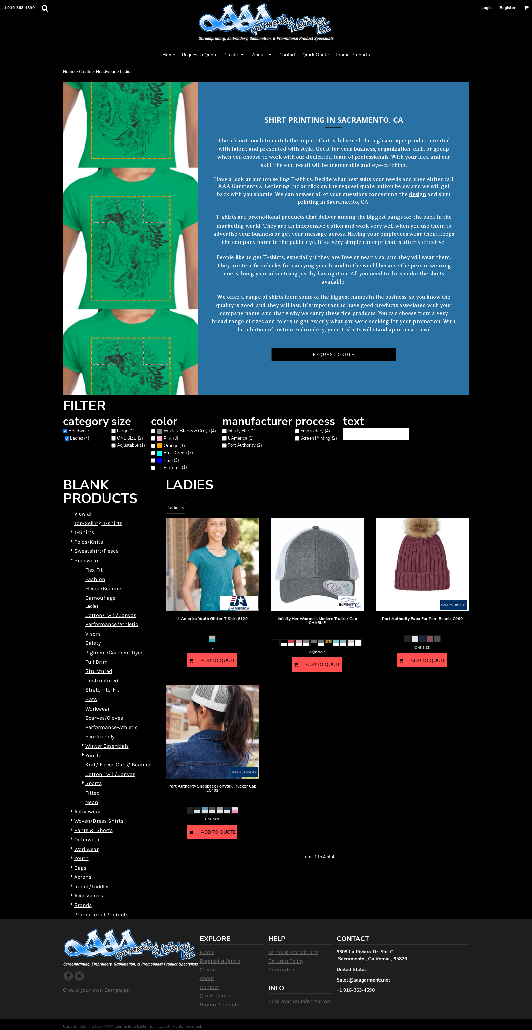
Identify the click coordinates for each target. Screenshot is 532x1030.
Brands (83, 905)
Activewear (87, 811)
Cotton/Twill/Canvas (110, 615)
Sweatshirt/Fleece (96, 551)
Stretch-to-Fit (102, 689)
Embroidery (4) (315, 431)
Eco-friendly (99, 736)
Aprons (82, 877)
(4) (186, 431)
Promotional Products (101, 914)
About (207, 978)
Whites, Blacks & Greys (187, 431)
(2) (174, 453)
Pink (168, 438)
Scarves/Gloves (104, 718)
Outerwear (87, 839)
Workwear (97, 708)
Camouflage (100, 598)
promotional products (276, 217)
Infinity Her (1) (242, 431)
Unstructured (101, 680)
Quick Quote (215, 995)
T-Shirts (84, 532)
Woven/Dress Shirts (98, 821)
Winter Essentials (107, 746)
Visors (93, 633)
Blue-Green (175, 453)
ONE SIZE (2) (130, 438)
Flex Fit (94, 570)
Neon (91, 802)
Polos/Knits (88, 542)
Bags (80, 867)
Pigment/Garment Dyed (114, 652)
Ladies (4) (79, 438)
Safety (93, 643)
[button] (44, 8)
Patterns (172, 468)
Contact (209, 987)
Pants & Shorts (93, 830)
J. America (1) (241, 438)
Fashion (95, 579)
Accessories (88, 895)
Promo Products (219, 1004)
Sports (93, 783)
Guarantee (281, 969)
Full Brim (96, 662)
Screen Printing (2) (318, 438)
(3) (167, 438)
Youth (92, 755)
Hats (91, 699)
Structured (98, 671)
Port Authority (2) (245, 445)
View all (83, 513)
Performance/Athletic (111, 624)
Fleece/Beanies (103, 588)
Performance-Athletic (111, 727)
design (417, 194)
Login (486, 8)
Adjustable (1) (131, 445)
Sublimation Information (299, 1001)
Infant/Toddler (91, 886)
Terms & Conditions (293, 952)
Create (85, 71)
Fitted (92, 793)
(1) (170, 445)
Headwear (105, 71)
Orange (171, 446)
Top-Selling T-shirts (98, 523)
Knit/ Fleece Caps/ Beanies (118, 764)
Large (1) (126, 431)
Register (507, 8)
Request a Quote (220, 961)
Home (69, 71)
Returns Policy (285, 961)
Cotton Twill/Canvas (110, 774)
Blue (168, 461)
